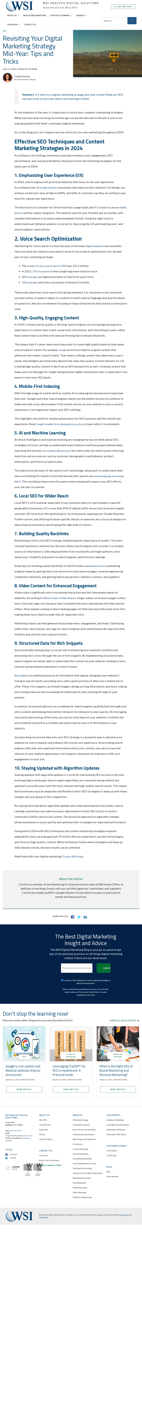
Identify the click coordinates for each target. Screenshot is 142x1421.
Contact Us (30, 24)
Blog (108, 1177)
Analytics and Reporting (82, 1203)
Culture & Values (45, 1145)
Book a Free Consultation (49, 1166)
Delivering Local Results (116, 1135)
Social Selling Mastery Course (84, 1169)
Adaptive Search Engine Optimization (88, 1179)
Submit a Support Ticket (50, 1171)
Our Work (13, 24)
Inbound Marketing (80, 1159)
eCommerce (78, 1150)
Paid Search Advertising (82, 1174)
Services (81, 15)
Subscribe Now (113, 1182)
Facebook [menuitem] (13, 1160)
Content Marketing (80, 1154)
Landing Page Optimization (83, 1140)
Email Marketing (79, 1188)
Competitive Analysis (81, 1130)
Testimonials (112, 1161)
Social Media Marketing (82, 1164)
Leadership (43, 1135)
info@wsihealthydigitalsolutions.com (19, 1141)
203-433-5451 (123, 7)
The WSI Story (45, 1130)
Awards (42, 1140)
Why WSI (43, 1125)
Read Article (24, 1095)
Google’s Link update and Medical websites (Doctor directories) (23, 1076)
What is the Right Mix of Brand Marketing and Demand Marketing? (116, 1076)
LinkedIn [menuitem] (13, 1163)
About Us (13, 15)
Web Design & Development (84, 1145)
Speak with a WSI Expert (116, 1140)
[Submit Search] (132, 20)
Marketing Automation (82, 1183)
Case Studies (112, 1156)
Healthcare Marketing (34, 15)
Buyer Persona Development (84, 1135)
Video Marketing (79, 1198)
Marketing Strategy (80, 1125)
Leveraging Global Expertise (118, 1130)
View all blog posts (123, 1026)
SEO (4, 31)
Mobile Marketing (80, 1193)
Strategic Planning (61, 15)
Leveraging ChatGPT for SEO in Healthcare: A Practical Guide (69, 1076)
